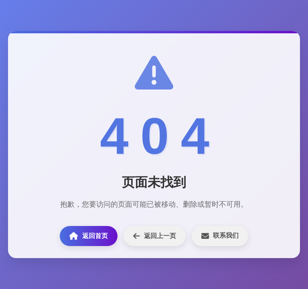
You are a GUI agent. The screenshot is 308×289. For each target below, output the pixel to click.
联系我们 (220, 236)
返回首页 (88, 236)
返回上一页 (154, 236)
